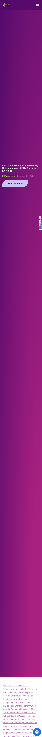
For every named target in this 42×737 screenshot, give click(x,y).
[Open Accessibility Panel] (37, 732)
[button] (37, 5)
